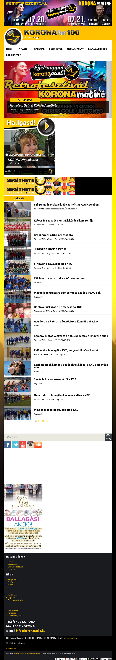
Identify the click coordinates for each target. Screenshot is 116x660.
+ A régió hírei (11, 580)
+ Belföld (9, 582)
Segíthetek (56, 49)
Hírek (10, 49)
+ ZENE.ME (11, 569)
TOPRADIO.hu (11, 648)
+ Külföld (9, 585)
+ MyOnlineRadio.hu (14, 567)
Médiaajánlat (75, 49)
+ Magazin (10, 598)
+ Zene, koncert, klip (14, 600)
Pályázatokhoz (97, 49)
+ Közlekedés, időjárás (15, 616)
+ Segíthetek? (11, 562)
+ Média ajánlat (12, 564)
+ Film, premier (12, 610)
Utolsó (45, 421)
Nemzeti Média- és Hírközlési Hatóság (27, 653)
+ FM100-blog (11, 595)
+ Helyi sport (11, 613)
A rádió (24, 49)
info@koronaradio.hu (30, 630)
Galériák (39, 49)
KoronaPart (13, 55)
